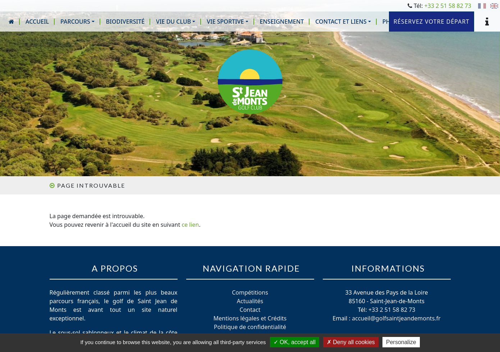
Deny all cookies (351, 342)
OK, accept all (295, 342)
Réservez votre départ (431, 21)
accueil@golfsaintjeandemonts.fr (396, 318)
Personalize (401, 342)
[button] (77, 21)
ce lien (190, 225)
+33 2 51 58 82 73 (447, 6)
